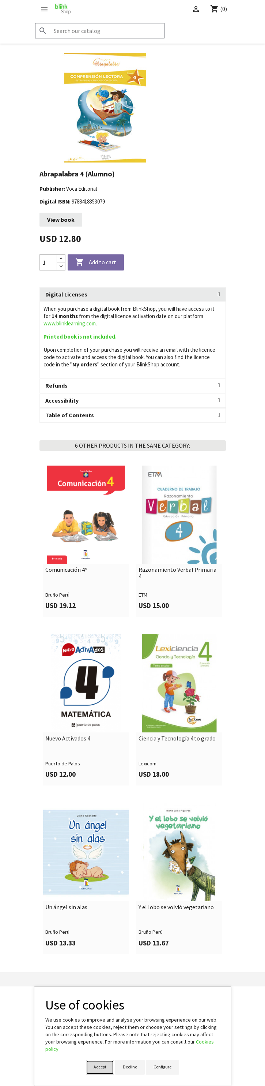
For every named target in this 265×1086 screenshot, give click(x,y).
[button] (132, 294)
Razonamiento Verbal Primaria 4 (177, 573)
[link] (86, 541)
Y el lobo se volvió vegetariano (176, 907)
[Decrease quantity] (61, 266)
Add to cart (95, 262)
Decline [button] (130, 1067)
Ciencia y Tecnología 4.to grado (177, 738)
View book (61, 219)
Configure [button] (162, 1067)
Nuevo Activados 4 (67, 738)
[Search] (99, 30)
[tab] (133, 295)
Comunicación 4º (66, 570)
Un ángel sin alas (66, 907)
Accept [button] (100, 1067)
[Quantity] (48, 262)
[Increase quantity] (61, 258)
